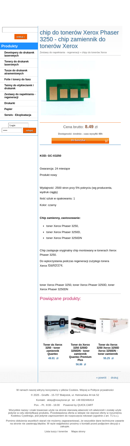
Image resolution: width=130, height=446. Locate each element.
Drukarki (9, 103)
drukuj (114, 377)
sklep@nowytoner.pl (58, 399)
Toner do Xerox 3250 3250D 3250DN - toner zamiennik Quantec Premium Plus (80, 352)
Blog (6, 22)
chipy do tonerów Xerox (94, 52)
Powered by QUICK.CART (78, 404)
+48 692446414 (85, 399)
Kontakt (74, 22)
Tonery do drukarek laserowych (16, 63)
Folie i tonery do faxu (17, 79)
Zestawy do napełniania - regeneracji (19, 96)
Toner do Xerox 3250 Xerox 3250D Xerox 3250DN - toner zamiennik (108, 349)
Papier (8, 109)
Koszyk (98, 3)
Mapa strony (78, 431)
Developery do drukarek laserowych (19, 54)
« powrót (101, 377)
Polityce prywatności (102, 389)
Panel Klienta (53, 22)
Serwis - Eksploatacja (17, 115)
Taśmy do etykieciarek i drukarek (19, 87)
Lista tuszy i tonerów (56, 431)
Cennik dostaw (27, 22)
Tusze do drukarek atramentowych (15, 72)
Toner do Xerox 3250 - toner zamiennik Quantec (52, 349)
